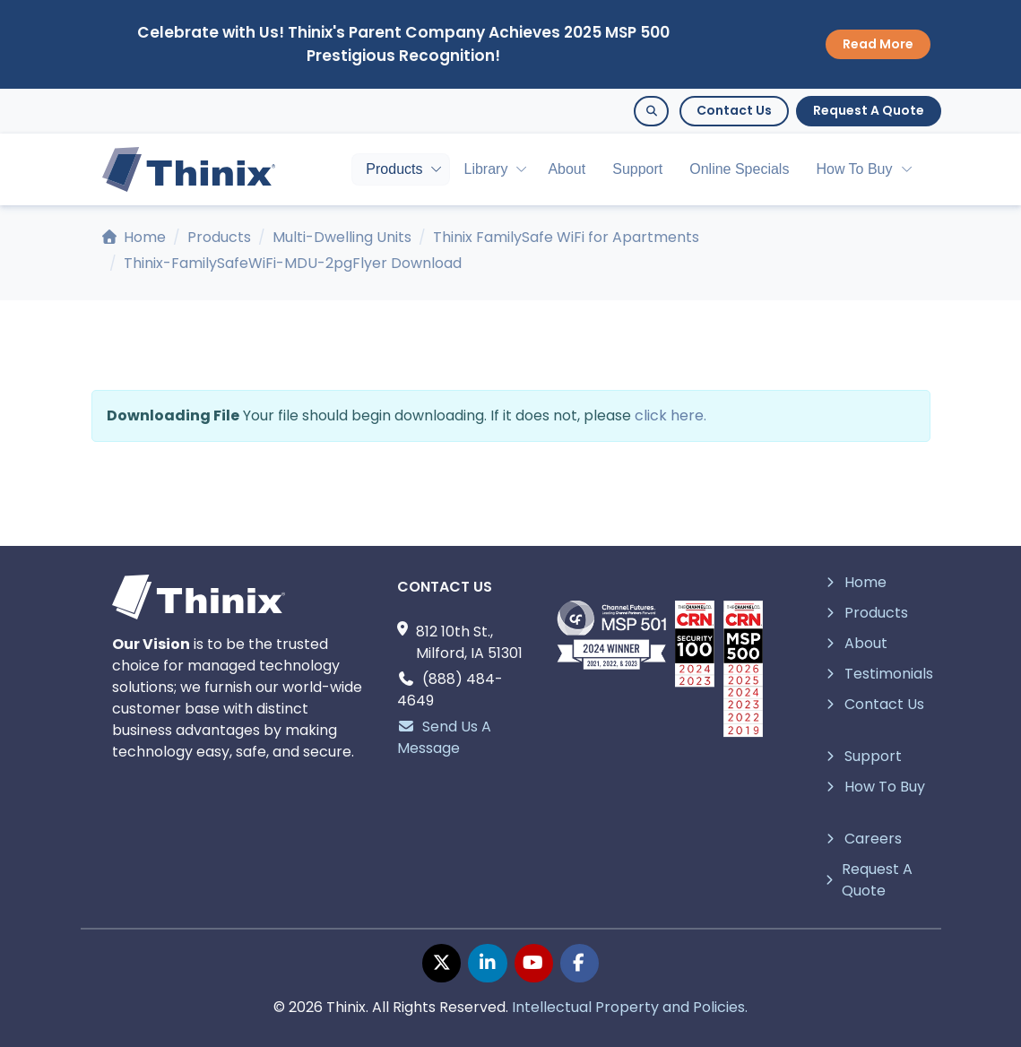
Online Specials (739, 169)
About (566, 169)
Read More (878, 44)
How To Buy (854, 169)
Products (394, 169)
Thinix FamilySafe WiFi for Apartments (566, 237)
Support (637, 169)
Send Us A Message (444, 737)
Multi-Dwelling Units (342, 237)
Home (134, 237)
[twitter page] (441, 963)
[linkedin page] (487, 963)
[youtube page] (534, 963)
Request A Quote (868, 110)
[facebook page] (579, 963)
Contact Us (734, 110)
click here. (670, 415)
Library (485, 169)
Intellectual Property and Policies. (630, 1007)
